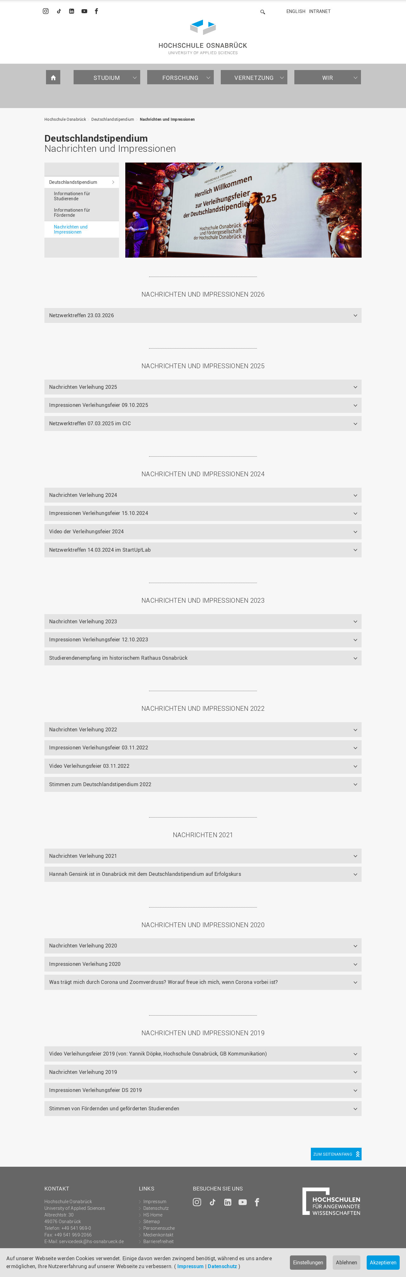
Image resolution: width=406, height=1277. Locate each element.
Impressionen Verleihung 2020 (85, 963)
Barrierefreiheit (158, 1241)
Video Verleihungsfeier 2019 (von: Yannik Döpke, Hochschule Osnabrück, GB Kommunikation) (158, 1053)
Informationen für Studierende (72, 196)
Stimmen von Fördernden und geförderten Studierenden (114, 1108)
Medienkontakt (158, 1235)
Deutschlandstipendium (112, 119)
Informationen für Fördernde (72, 212)
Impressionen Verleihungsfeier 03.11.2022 (98, 747)
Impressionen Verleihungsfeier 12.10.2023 (98, 639)
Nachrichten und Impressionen (167, 119)
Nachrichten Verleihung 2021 (83, 855)
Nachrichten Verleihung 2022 (83, 729)
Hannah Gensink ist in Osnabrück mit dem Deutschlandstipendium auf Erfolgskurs (145, 873)
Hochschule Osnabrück (65, 119)
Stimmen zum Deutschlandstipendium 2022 (100, 784)
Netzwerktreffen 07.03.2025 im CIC (90, 423)
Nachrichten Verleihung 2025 (83, 386)
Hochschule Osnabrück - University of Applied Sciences (203, 37)
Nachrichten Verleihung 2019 (83, 1071)
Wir (327, 77)
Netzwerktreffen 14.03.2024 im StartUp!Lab (100, 549)
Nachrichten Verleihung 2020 (83, 945)
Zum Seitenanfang (332, 1154)
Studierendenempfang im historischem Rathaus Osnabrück (118, 657)
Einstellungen (308, 1262)
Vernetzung (254, 77)
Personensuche (159, 1228)
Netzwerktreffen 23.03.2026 (81, 315)
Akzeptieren (383, 1262)
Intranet (320, 11)
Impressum (190, 1266)
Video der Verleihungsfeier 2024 (86, 531)
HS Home (152, 1215)
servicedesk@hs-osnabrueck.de (91, 1241)
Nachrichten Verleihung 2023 (83, 621)
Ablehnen (346, 1262)
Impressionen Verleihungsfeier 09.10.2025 (98, 404)
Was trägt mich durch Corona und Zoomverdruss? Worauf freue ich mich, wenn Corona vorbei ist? (163, 982)
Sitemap (151, 1221)
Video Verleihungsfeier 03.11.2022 (89, 765)
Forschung (180, 77)
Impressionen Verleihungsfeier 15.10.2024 (98, 513)
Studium (107, 77)
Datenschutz (222, 1266)
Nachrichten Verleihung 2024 (83, 494)
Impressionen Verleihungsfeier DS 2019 (95, 1090)
